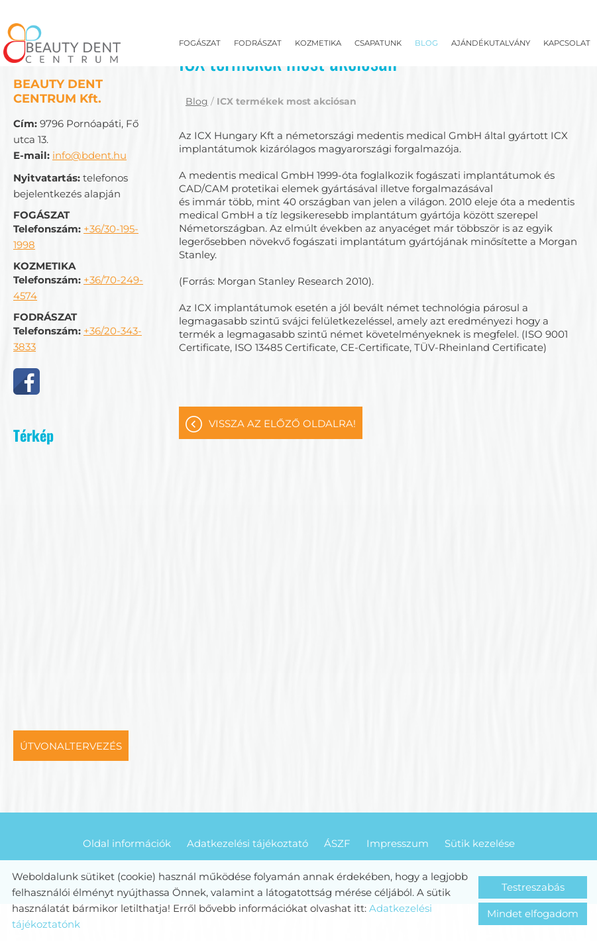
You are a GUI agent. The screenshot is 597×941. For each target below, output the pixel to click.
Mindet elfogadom (532, 913)
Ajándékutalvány (490, 43)
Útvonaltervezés (71, 717)
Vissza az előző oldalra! (282, 394)
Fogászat (200, 43)
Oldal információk (127, 814)
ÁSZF (337, 814)
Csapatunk (378, 43)
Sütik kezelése (480, 814)
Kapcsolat (566, 43)
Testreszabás (533, 887)
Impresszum (397, 814)
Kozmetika (318, 43)
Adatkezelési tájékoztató (247, 814)
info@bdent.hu (89, 126)
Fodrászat (258, 43)
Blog (426, 43)
